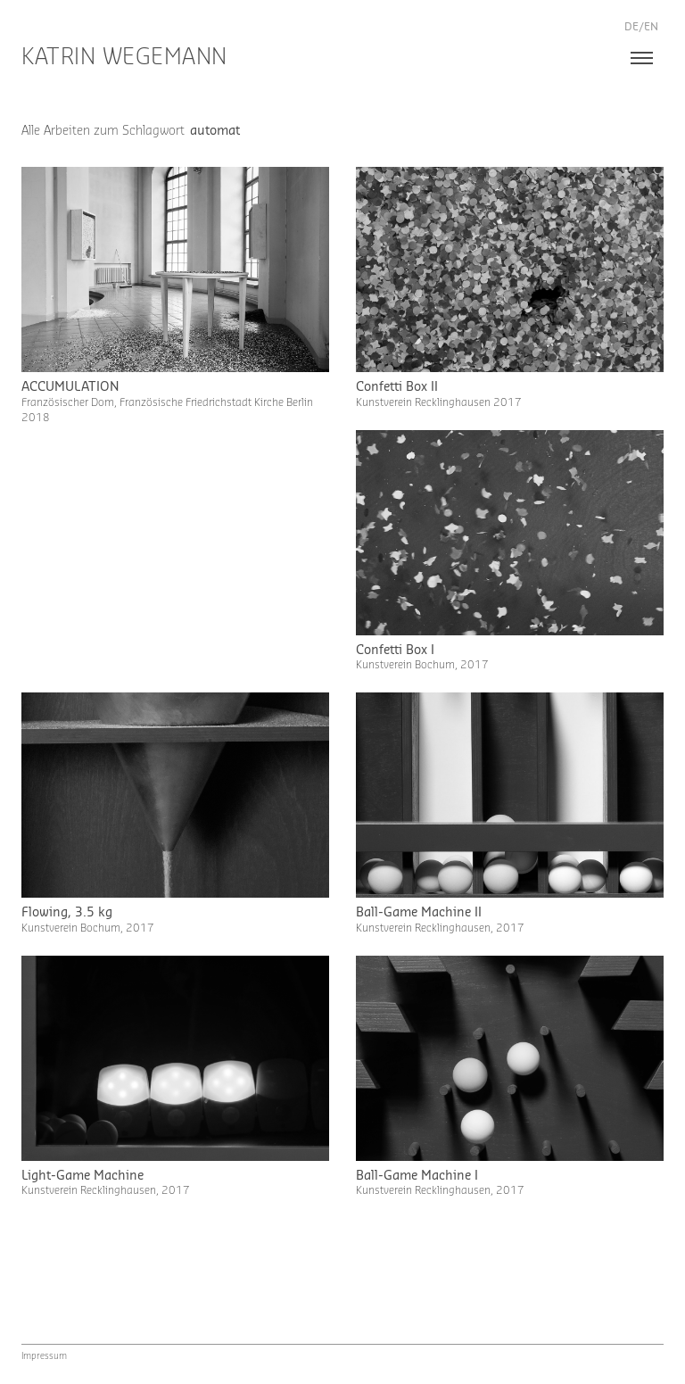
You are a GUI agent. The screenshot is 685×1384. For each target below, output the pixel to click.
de (631, 26)
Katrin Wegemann (124, 57)
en (651, 26)
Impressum (44, 1356)
